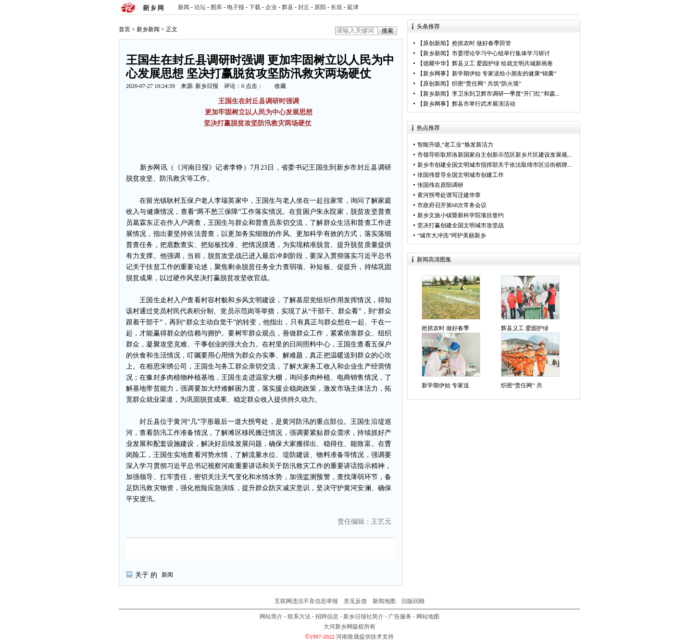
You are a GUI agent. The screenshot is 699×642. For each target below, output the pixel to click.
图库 (216, 7)
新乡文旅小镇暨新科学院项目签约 (460, 215)
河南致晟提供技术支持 (365, 636)
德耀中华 (434, 63)
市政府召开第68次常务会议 (452, 205)
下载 (255, 7)
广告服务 (400, 616)
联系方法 (299, 616)
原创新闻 (434, 43)
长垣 (336, 7)
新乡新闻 (148, 29)
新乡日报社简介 (363, 616)
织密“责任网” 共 (521, 385)
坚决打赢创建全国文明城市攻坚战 (460, 225)
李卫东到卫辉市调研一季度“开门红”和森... (506, 93)
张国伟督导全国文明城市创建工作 (460, 175)
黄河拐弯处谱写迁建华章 (449, 195)
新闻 (183, 7)
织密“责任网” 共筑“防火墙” (486, 83)
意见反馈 (355, 601)
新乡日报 (206, 86)
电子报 (235, 7)
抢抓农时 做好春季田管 (481, 43)
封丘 (304, 7)
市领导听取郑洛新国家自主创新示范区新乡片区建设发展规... (494, 154)
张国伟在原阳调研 (440, 185)
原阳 (320, 7)
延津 (353, 7)
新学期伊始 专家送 (445, 385)
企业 (271, 7)
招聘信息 (326, 616)
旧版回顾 (412, 601)
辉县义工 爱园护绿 (525, 328)
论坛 (200, 7)
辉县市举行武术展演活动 (483, 103)
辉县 (287, 7)
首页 (124, 29)
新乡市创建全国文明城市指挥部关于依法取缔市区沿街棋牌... (494, 164)
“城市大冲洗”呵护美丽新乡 (451, 235)
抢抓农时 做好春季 (445, 328)
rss (571, 7)
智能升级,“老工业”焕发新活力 (455, 144)
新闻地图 (384, 601)
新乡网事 (434, 73)
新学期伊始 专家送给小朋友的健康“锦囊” (504, 73)
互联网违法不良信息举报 (306, 601)
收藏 (280, 86)
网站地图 (427, 616)
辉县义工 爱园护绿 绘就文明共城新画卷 (502, 63)
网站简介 (271, 616)
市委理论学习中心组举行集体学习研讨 (501, 53)
